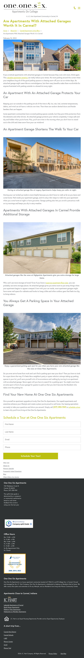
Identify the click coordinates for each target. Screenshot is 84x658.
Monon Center (8, 642)
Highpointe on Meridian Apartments (15, 612)
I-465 (5, 638)
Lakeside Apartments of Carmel (13, 605)
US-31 (5, 645)
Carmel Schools (8, 635)
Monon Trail (7, 648)
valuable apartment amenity (17, 77)
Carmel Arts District (10, 632)
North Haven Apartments (11, 607)
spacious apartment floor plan (57, 283)
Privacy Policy (53, 654)
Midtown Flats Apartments (12, 609)
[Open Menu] (79, 8)
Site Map (63, 654)
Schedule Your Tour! (31, 455)
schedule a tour (74, 407)
